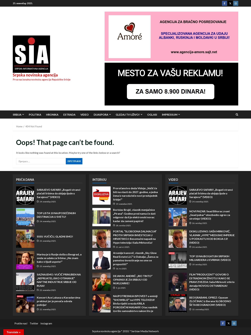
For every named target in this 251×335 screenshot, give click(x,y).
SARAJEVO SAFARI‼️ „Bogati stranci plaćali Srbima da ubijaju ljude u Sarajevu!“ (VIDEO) (25, 195)
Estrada (69, 114)
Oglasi (152, 114)
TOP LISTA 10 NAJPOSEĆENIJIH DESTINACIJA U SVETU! (25, 217)
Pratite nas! (21, 323)
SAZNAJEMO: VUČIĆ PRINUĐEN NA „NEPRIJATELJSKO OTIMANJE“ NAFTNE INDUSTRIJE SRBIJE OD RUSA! (25, 282)
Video (84, 114)
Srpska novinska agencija (35, 74)
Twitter (34, 323)
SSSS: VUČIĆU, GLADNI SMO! (25, 239)
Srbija (17, 114)
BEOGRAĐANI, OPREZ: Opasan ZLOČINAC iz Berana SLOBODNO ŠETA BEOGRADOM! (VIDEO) (178, 303)
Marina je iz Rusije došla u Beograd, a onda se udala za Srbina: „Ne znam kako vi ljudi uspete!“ (25, 260)
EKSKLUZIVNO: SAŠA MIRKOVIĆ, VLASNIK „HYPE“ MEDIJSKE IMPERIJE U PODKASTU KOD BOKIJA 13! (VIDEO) (178, 239)
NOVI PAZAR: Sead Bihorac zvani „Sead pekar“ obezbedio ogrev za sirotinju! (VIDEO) (178, 217)
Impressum (169, 114)
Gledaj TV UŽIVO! (128, 114)
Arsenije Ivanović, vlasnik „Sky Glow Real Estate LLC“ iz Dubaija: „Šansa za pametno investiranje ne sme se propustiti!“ (101, 260)
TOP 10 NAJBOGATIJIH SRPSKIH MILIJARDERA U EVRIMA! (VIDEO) (178, 260)
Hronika (52, 114)
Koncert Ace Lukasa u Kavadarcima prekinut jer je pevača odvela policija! (25, 303)
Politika (35, 114)
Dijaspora (101, 114)
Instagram (46, 323)
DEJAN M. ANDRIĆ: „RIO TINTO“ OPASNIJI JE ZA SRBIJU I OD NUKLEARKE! (101, 282)
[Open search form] (237, 114)
